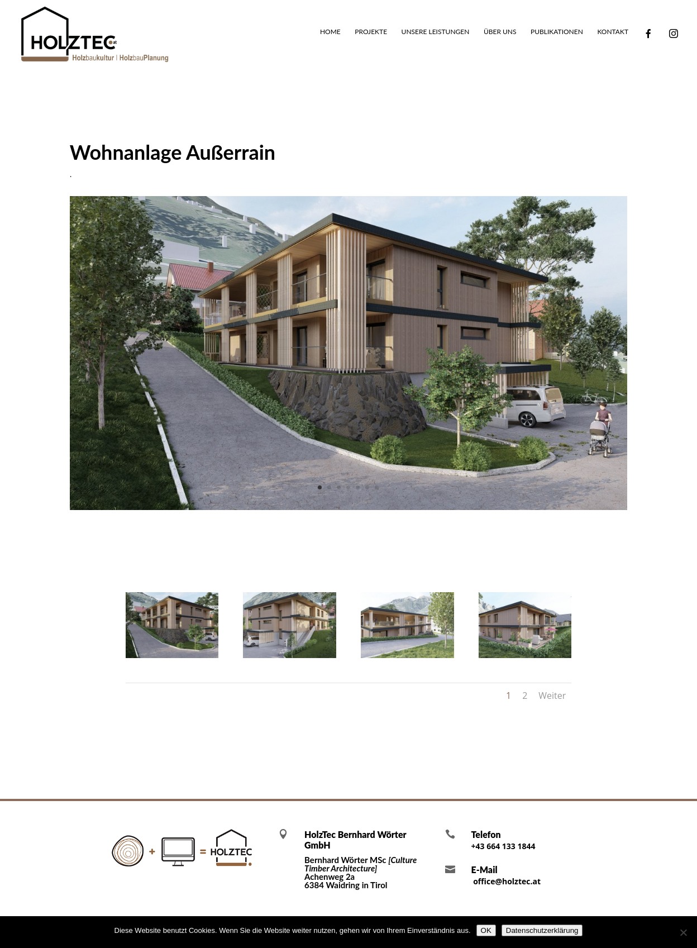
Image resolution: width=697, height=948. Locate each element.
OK (486, 930)
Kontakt (612, 32)
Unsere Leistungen (436, 32)
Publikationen (557, 32)
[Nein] (683, 932)
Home (330, 32)
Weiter (552, 695)
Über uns (500, 32)
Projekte (371, 32)
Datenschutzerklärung (542, 930)
